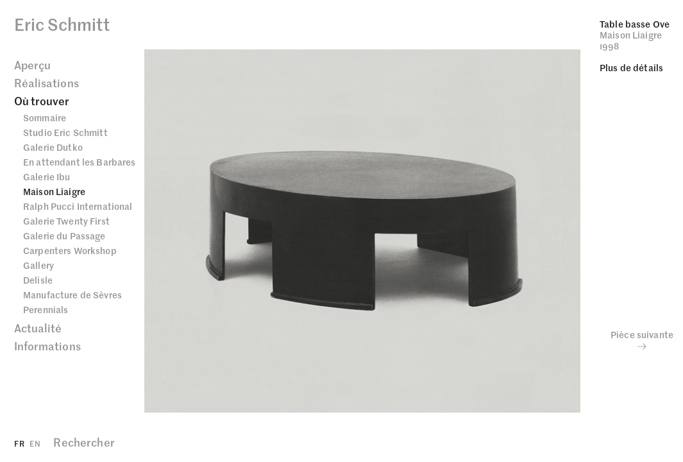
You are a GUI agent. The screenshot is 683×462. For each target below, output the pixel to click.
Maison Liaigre (54, 191)
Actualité (38, 328)
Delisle (38, 279)
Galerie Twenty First (66, 220)
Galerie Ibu (47, 176)
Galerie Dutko (53, 147)
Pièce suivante (642, 340)
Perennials (45, 309)
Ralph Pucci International (78, 206)
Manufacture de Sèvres (72, 294)
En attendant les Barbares (79, 161)
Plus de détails (631, 67)
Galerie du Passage (64, 235)
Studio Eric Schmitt (65, 132)
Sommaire (44, 117)
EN (35, 443)
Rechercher (83, 442)
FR (19, 443)
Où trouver (42, 100)
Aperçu (32, 65)
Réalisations (46, 82)
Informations (47, 346)
